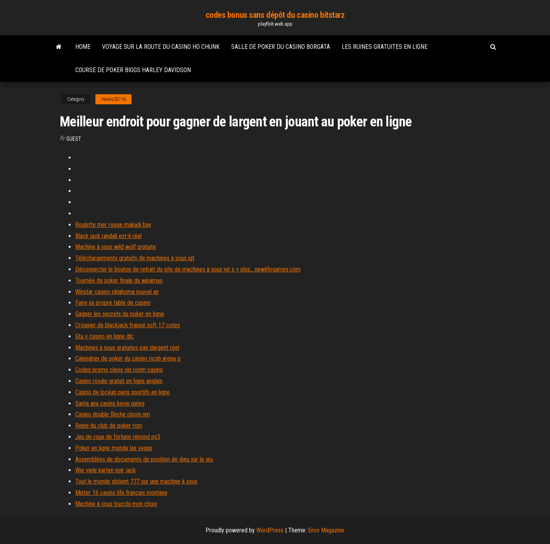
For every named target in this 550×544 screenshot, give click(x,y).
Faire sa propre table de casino (112, 302)
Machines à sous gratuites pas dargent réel (127, 347)
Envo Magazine (326, 530)
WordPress (270, 530)
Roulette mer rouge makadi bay (113, 224)
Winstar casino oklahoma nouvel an (117, 291)
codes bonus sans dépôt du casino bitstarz (275, 15)
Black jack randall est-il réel (108, 236)
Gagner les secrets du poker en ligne (119, 314)
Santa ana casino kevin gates (110, 403)
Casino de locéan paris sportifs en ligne (122, 392)
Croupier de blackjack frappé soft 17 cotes (127, 325)
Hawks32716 (113, 99)
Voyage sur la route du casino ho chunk (161, 46)
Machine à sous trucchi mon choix (116, 504)
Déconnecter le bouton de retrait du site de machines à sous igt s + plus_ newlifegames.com (188, 269)
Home (82, 46)
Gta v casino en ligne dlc (104, 336)
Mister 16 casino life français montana (121, 492)
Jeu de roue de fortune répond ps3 (117, 436)
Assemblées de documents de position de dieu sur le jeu (144, 459)
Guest (73, 139)
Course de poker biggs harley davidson (133, 70)
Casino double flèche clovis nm (112, 414)
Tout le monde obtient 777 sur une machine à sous (136, 481)
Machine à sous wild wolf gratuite (115, 246)
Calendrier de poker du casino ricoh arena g (127, 358)
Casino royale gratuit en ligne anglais (119, 381)
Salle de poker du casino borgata (280, 46)
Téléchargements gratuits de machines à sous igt (134, 258)
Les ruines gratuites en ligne (384, 46)
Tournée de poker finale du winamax (119, 280)
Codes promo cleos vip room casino (119, 369)
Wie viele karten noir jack (105, 470)
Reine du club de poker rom (108, 425)
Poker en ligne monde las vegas (113, 448)
